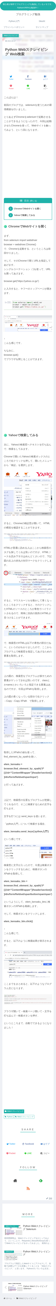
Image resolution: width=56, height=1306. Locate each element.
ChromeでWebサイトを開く (27, 208)
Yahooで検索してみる (24, 215)
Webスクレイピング (14, 1111)
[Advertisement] (28, 167)
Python (9, 1117)
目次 (26, 200)
